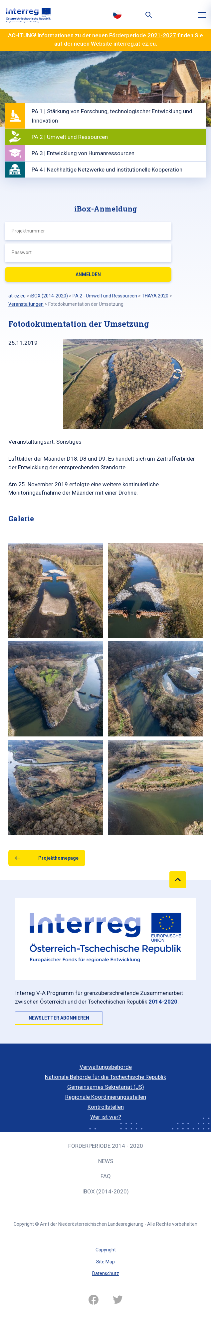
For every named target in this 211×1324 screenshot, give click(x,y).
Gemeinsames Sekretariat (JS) (105, 1087)
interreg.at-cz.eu (134, 43)
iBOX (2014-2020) (105, 1191)
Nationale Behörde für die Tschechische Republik (105, 1077)
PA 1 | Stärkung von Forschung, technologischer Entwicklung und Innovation (112, 116)
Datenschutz (105, 1273)
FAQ (106, 1176)
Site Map (105, 1261)
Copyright (106, 1249)
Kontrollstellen (106, 1106)
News (105, 1161)
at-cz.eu (17, 295)
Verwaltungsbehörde (106, 1067)
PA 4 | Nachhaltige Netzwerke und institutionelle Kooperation (107, 169)
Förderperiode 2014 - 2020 (105, 1145)
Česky (117, 14)
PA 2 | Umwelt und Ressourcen (70, 137)
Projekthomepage (58, 858)
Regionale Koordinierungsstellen (105, 1097)
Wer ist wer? (105, 1116)
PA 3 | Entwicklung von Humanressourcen (83, 153)
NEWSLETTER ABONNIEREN (59, 1018)
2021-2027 (161, 35)
